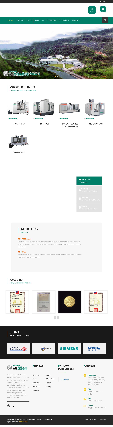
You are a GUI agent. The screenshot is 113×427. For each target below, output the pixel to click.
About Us (20, 20)
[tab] (92, 180)
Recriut (48, 384)
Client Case (64, 20)
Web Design (23, 423)
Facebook (65, 381)
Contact (76, 20)
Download (51, 20)
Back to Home (90, 421)
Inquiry (48, 388)
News (29, 20)
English (102, 1)
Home (11, 20)
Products (39, 20)
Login (48, 377)
